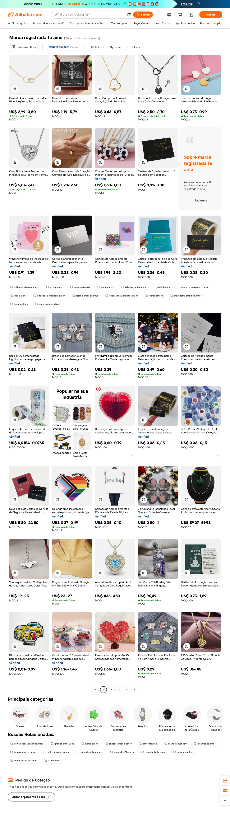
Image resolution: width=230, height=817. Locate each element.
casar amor (52, 760)
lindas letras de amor (23, 760)
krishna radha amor (133, 287)
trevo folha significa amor (185, 295)
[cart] (181, 15)
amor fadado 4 (80, 287)
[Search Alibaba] (89, 14)
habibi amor (162, 287)
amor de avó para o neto (192, 287)
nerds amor (89, 743)
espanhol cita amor (153, 752)
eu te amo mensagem (56, 752)
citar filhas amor (204, 743)
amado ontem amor (90, 752)
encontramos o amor (118, 743)
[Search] (143, 15)
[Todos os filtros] (24, 47)
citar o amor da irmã (85, 295)
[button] (129, 14)
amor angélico (182, 752)
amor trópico (148, 743)
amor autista (19, 304)
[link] (225, 781)
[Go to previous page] (95, 689)
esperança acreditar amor (121, 295)
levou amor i (105, 287)
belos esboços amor (23, 752)
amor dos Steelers (122, 752)
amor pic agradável (47, 304)
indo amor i (18, 295)
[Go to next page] (134, 689)
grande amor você (62, 743)
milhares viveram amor (24, 287)
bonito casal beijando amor (26, 743)
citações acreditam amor (49, 295)
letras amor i (154, 295)
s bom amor (54, 287)
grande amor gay (175, 743)
